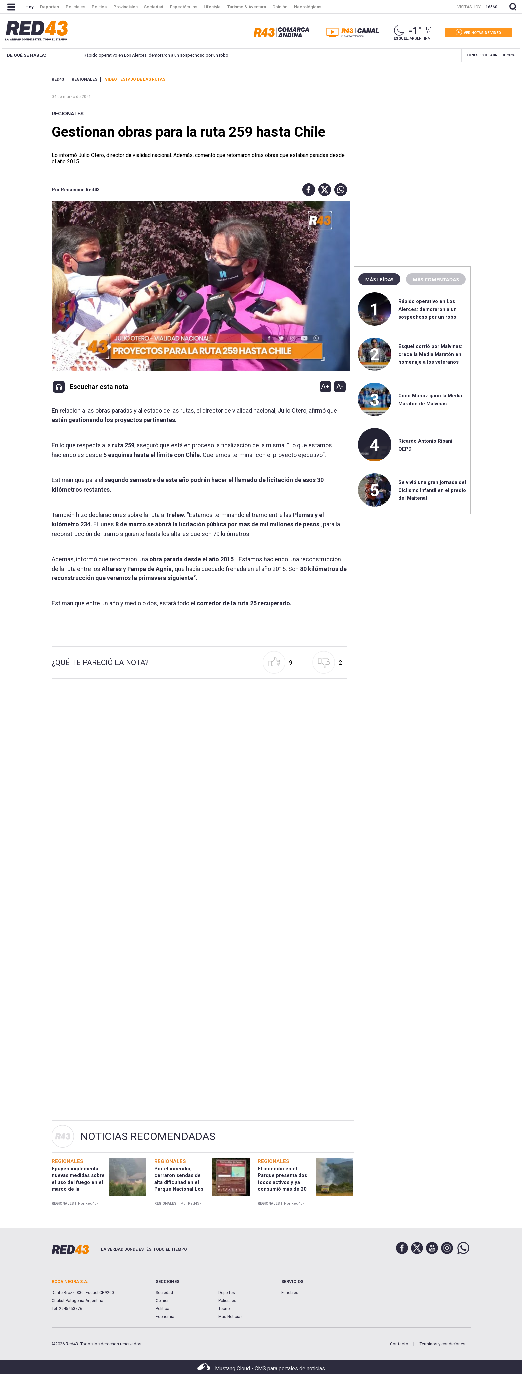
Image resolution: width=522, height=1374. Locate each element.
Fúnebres (289, 1292)
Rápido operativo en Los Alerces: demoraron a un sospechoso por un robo (427, 309)
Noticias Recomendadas (147, 1136)
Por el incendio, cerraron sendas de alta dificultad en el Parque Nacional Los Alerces (178, 1182)
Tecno (224, 1308)
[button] (307, 189)
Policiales (227, 1300)
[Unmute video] (199, 286)
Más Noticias (230, 1316)
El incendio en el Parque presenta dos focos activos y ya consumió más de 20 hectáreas (282, 1182)
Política (162, 1308)
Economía (165, 1316)
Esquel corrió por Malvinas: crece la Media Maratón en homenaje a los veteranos (410, 55)
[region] (412, 118)
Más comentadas (436, 279)
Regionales (68, 114)
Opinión (163, 1300)
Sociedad (164, 1292)
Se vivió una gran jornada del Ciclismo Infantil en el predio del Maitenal (432, 490)
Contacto (399, 1343)
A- (339, 386)
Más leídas (379, 279)
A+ (325, 386)
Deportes (226, 1292)
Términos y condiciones (442, 1343)
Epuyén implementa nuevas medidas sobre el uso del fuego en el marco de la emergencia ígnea (78, 1182)
